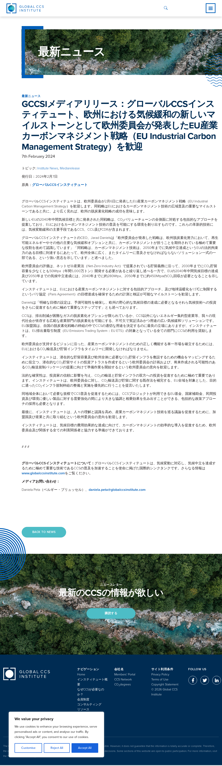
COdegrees (122, 685)
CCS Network (123, 680)
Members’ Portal (124, 675)
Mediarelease (70, 168)
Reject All (57, 748)
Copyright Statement (164, 685)
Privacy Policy (160, 675)
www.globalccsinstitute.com (43, 473)
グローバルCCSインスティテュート (60, 185)
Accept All (84, 748)
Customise (28, 748)
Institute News (47, 168)
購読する (111, 614)
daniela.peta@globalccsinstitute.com (117, 490)
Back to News (44, 532)
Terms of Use (159, 680)
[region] (56, 734)
